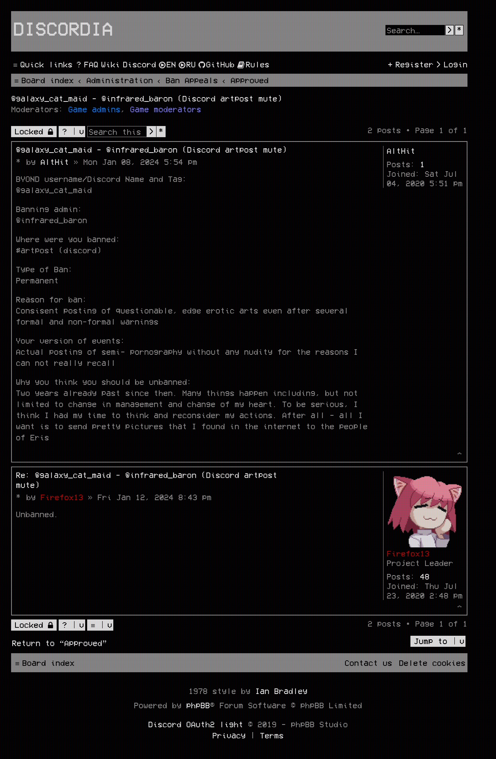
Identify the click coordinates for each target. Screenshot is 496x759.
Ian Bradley (281, 690)
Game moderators (165, 109)
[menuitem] (86, 64)
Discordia (63, 28)
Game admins (94, 109)
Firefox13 (408, 553)
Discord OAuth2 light (195, 724)
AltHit (401, 150)
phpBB (198, 705)
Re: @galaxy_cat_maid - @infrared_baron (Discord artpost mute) (146, 479)
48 (424, 576)
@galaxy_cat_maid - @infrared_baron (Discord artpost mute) (146, 98)
